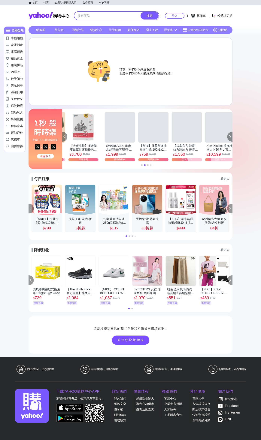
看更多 (170, 30)
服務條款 (120, 414)
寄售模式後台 (201, 403)
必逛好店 (133, 30)
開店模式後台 (201, 409)
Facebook (232, 406)
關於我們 (120, 398)
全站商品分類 (201, 420)
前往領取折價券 (130, 340)
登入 (175, 15)
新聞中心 (231, 399)
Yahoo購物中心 (49, 15)
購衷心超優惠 (145, 403)
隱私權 (118, 409)
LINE (228, 419)
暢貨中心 (96, 30)
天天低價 (115, 30)
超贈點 (220, 30)
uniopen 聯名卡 (195, 30)
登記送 (59, 30)
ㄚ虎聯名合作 (173, 414)
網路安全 (120, 403)
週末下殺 (152, 30)
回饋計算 (78, 30)
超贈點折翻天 (145, 398)
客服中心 (170, 398)
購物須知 (120, 420)
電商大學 (198, 398)
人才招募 (170, 409)
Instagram (232, 412)
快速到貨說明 (201, 414)
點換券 (40, 30)
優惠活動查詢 (145, 409)
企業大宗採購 (173, 403)
